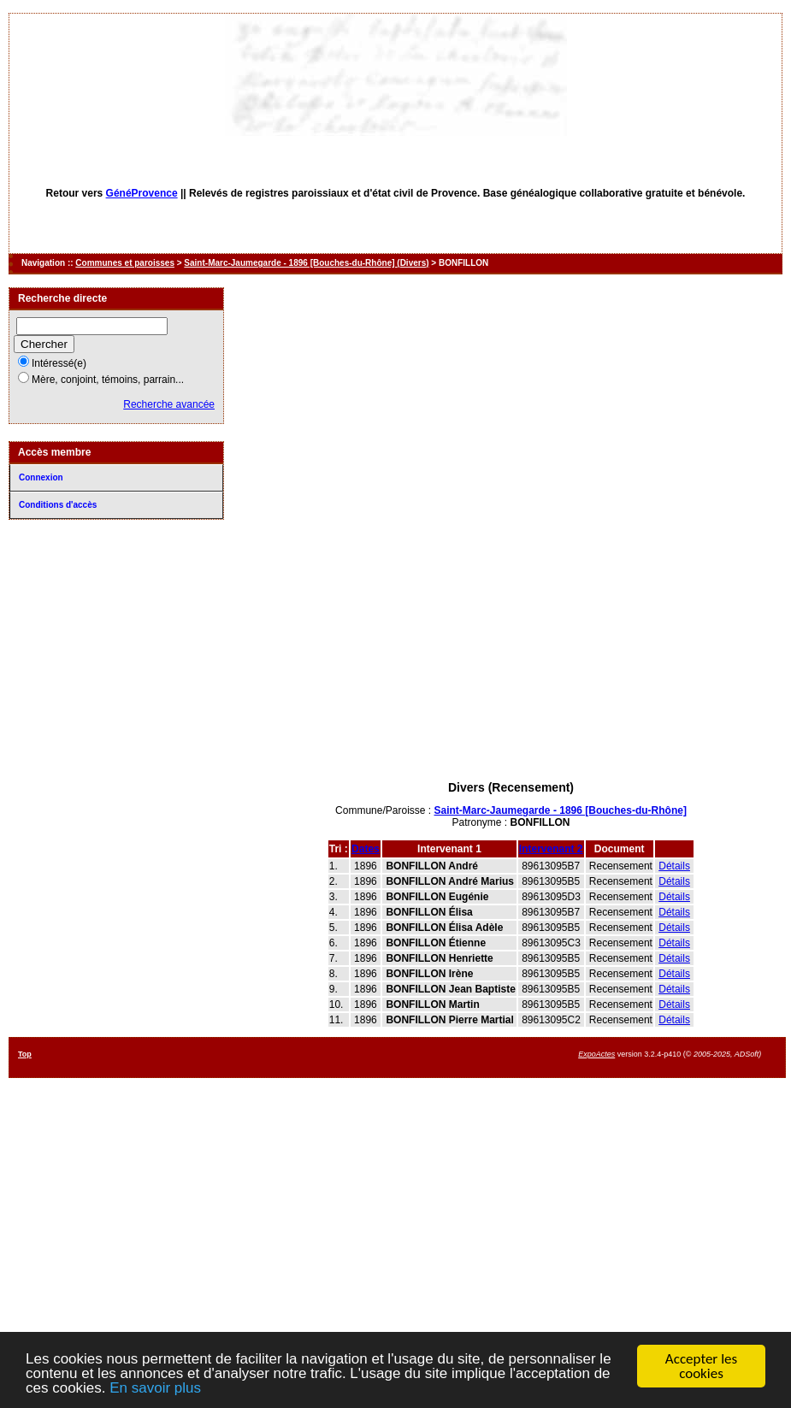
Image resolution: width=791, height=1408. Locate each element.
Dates (365, 849)
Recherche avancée (169, 404)
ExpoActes (596, 1054)
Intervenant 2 (551, 849)
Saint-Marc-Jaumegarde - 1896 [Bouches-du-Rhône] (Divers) (306, 263)
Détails (674, 866)
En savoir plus (155, 1389)
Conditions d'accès (58, 505)
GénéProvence (142, 193)
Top (25, 1054)
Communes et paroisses (124, 263)
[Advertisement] (511, 661)
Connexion (41, 477)
